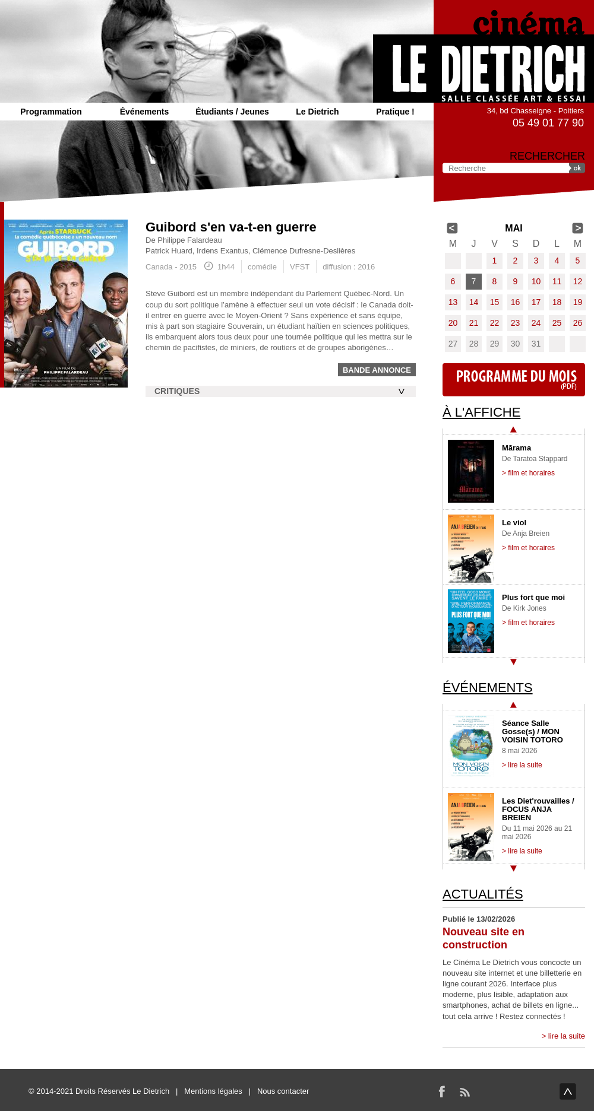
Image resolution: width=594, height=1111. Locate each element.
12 (578, 281)
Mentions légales (213, 1091)
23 (515, 323)
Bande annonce (377, 370)
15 (495, 302)
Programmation (50, 111)
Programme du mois (514, 379)
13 (453, 302)
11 (557, 281)
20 (453, 323)
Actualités (483, 894)
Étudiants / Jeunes (232, 111)
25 (557, 323)
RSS (464, 1091)
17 (536, 302)
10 (536, 281)
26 (578, 323)
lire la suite (566, 1035)
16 (515, 302)
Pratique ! (395, 111)
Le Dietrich (317, 111)
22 (495, 323)
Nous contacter (283, 1091)
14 (474, 302)
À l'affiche (481, 412)
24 (536, 323)
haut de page (568, 1091)
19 (578, 302)
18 (557, 302)
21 (474, 323)
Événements (144, 111)
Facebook (442, 1091)
